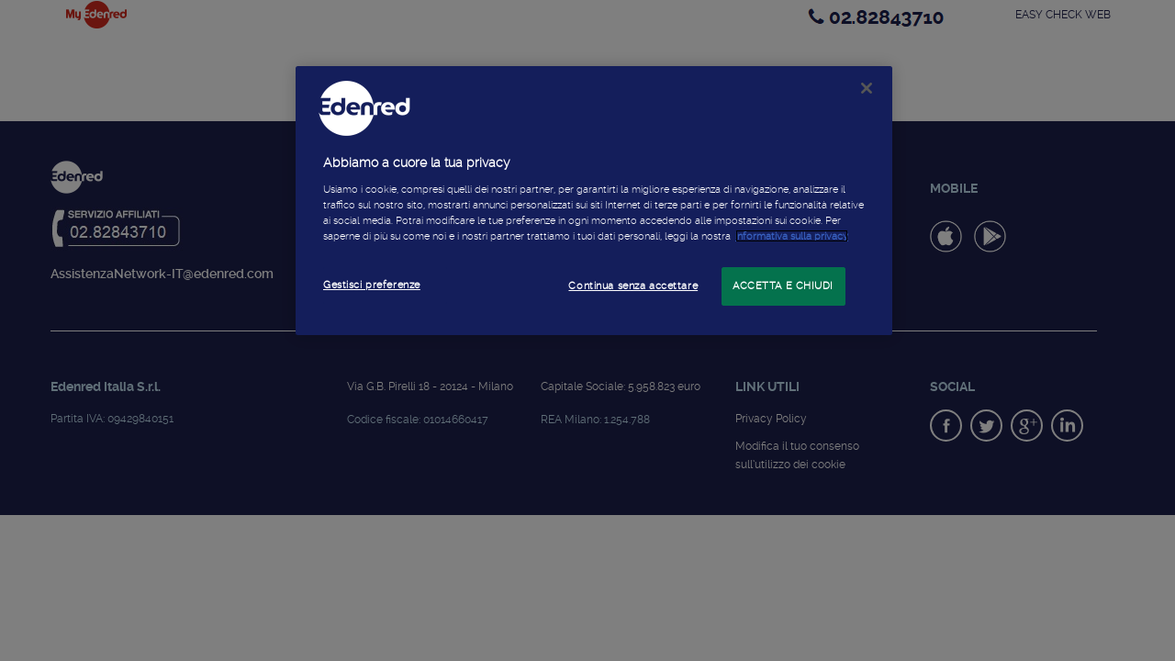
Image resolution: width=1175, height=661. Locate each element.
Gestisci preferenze (371, 284)
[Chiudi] (866, 88)
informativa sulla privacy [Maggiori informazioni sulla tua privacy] (791, 236)
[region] (594, 200)
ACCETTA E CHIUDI (783, 285)
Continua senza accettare (633, 285)
